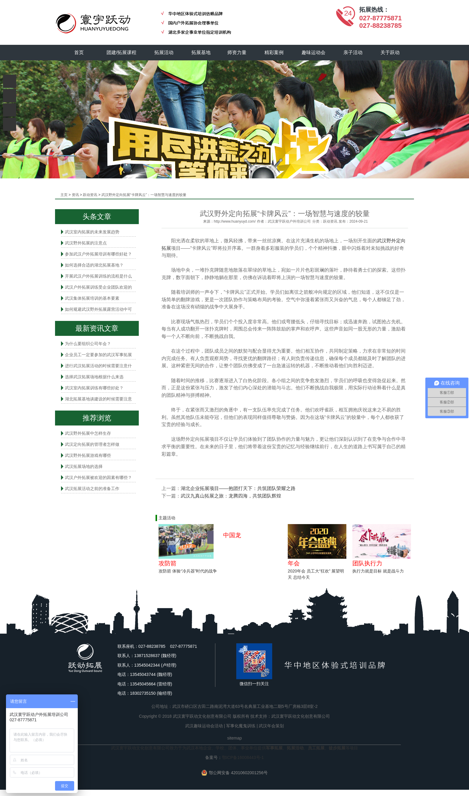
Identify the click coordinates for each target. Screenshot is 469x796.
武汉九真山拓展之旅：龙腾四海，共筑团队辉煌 (231, 495)
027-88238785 (380, 25)
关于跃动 (390, 52)
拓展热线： (374, 9)
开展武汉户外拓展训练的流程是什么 (98, 276)
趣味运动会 (314, 52)
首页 (79, 52)
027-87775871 (380, 18)
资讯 (75, 195)
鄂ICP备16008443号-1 (243, 757)
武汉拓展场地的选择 (84, 466)
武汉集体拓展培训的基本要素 (92, 298)
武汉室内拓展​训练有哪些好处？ (94, 387)
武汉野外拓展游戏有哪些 (88, 455)
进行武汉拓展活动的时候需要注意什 (98, 365)
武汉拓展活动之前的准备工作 (92, 488)
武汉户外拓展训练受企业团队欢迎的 (98, 287)
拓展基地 (201, 52)
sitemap (234, 738)
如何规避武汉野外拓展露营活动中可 (98, 309)
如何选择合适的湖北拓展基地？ (94, 265)
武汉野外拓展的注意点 (86, 243)
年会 (294, 563)
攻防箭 (167, 563)
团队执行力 (367, 563)
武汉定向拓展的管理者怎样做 (92, 444)
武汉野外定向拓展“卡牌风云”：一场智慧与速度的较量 (143, 195)
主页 (64, 195)
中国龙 (232, 535)
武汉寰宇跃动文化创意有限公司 (300, 716)
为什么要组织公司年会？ (88, 343)
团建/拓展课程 (122, 52)
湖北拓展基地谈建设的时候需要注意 (98, 399)
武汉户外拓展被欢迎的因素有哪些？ (98, 477)
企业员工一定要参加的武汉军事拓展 (98, 354)
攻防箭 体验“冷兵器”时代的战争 (188, 571)
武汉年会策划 (271, 725)
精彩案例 (274, 52)
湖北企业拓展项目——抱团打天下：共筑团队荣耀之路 (238, 488)
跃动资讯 (90, 195)
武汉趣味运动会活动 (204, 725)
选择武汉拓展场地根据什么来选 (94, 376)
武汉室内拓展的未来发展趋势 (92, 231)
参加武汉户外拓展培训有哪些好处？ (98, 254)
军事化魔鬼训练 (240, 725)
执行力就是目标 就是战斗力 (378, 571)
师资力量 (237, 52)
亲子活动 (353, 52)
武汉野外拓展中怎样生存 (88, 433)
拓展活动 (164, 52)
